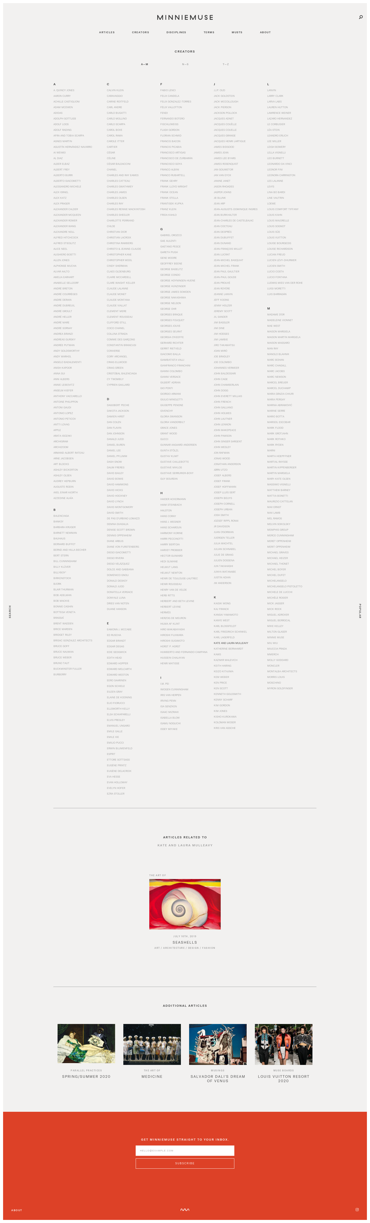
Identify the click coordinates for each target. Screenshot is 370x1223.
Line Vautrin (275, 197)
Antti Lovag (61, 424)
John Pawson (223, 435)
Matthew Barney (278, 490)
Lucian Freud (276, 254)
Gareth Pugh (169, 252)
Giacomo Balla (170, 354)
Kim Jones (220, 710)
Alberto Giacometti (67, 180)
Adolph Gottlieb (64, 118)
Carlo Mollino (117, 118)
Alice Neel (60, 248)
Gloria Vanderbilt (172, 422)
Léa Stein (273, 129)
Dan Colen (114, 422)
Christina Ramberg (120, 243)
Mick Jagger (275, 603)
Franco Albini (169, 169)
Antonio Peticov (64, 418)
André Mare (61, 322)
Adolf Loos (61, 124)
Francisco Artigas (173, 152)
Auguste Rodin (63, 486)
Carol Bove (114, 129)
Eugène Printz (116, 765)
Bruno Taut (61, 663)
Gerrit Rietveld (170, 348)
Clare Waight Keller (121, 282)
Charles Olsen (117, 197)
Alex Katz (60, 197)
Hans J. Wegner (170, 521)
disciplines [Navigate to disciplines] (176, 32)
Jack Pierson (222, 107)
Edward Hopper (117, 663)
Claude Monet (116, 294)
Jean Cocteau (223, 226)
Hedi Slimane (169, 561)
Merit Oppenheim (278, 546)
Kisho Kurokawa (225, 716)
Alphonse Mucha (64, 265)
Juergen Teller (224, 537)
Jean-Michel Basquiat (228, 260)
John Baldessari (225, 373)
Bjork (57, 583)
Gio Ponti (166, 388)
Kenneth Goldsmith (227, 693)
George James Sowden (175, 291)
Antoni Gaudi (62, 407)
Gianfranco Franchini (175, 365)
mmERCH (273, 654)
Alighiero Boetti (64, 254)
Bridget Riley (62, 634)
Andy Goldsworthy (66, 350)
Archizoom (60, 447)
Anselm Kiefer (63, 390)
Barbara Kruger (64, 527)
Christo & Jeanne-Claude (124, 248)
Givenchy (166, 410)
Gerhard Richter (171, 342)
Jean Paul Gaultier (226, 271)
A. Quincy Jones (63, 90)
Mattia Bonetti (277, 495)
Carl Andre (114, 107)
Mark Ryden (275, 444)
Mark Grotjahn (277, 433)
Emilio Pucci (115, 742)
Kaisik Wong (222, 603)
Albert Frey (61, 169)
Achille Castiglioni (66, 101)
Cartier (112, 146)
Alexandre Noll (64, 231)
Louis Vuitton (276, 237)
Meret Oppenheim (279, 540)
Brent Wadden (63, 623)
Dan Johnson (115, 433)
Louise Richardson (280, 248)
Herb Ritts (167, 595)
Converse (113, 350)
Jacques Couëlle (225, 124)
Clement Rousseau (120, 316)
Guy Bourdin (169, 478)
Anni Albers (61, 379)
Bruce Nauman (63, 651)
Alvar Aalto (61, 271)
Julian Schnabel (225, 548)
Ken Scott (221, 688)
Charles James (117, 192)
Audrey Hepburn (64, 481)
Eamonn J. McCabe (119, 629)
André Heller (62, 316)
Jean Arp (219, 203)
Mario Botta (275, 416)
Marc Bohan (275, 359)
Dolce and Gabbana (120, 569)
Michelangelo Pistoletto (284, 586)
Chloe (111, 226)
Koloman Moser (225, 722)
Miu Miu (272, 642)
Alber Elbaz (61, 163)
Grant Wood (168, 433)
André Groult (62, 311)
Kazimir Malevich (225, 659)
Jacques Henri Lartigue (230, 141)
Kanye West (222, 620)
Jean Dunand (222, 243)
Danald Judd (115, 439)
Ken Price (220, 682)
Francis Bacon (170, 141)
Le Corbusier (276, 124)
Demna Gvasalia (117, 524)
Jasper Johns (222, 192)
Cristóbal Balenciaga (122, 373)
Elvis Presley (116, 719)
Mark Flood (275, 427)
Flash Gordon (169, 129)
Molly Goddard (277, 659)
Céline (111, 158)
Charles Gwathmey (120, 186)
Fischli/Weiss (169, 124)
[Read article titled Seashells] (184, 910)
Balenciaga (61, 515)
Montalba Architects (282, 671)
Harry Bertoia (170, 544)
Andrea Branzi (63, 333)
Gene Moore (168, 257)
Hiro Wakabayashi (172, 629)
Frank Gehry (169, 180)
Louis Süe (273, 231)
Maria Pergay (276, 399)
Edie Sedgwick (117, 651)
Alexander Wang (64, 226)
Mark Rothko (276, 439)
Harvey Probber (171, 550)
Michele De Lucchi (279, 591)
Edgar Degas (115, 646)
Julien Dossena (224, 560)
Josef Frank (222, 481)
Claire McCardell (119, 277)
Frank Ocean (169, 192)
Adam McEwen (63, 107)
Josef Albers (222, 475)
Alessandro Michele (67, 186)
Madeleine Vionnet (280, 320)
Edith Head (114, 657)
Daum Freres (115, 467)
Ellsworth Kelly (118, 708)
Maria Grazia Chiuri (280, 393)
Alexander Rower (65, 220)
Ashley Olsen (62, 475)
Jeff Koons (221, 299)
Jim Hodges (221, 333)
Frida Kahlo (168, 214)
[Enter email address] (185, 1157)
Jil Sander (220, 316)
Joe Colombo (223, 362)
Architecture (174, 954)
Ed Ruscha (114, 634)
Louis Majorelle (278, 220)
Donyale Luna (116, 597)
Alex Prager (61, 203)
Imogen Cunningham (174, 689)
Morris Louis (276, 676)
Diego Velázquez (118, 563)
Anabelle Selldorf (66, 282)
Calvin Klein (115, 90)
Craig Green (115, 367)
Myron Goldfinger (280, 688)
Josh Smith (221, 514)
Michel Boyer (276, 569)
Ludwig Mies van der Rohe (285, 282)
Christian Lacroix (119, 237)
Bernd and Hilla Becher (69, 549)
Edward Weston (118, 674)
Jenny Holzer (223, 305)
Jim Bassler (221, 322)
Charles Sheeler (118, 214)
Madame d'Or (275, 314)
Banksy (58, 521)
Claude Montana (118, 299)
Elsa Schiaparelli (119, 714)
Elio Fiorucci (116, 702)
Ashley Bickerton (65, 469)
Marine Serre (276, 410)
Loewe (271, 203)
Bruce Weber (62, 657)
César (111, 152)
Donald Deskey (117, 580)
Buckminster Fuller (67, 668)
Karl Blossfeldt (225, 625)
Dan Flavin (114, 427)
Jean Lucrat (222, 254)
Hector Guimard (171, 555)
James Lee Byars (225, 158)
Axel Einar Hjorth (65, 492)
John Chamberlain (226, 384)
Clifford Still (116, 322)
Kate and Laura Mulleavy (231, 642)
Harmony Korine (171, 533)
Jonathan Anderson (227, 464)
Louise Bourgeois (279, 243)
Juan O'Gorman (224, 531)
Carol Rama (115, 135)
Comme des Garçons (121, 339)
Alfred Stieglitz (64, 243)
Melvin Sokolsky (278, 524)
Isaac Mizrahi (169, 711)
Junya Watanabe (225, 571)
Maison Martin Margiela (283, 337)
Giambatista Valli (172, 359)
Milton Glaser (277, 631)
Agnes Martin (62, 141)
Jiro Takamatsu (224, 345)
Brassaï (58, 617)
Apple (57, 430)
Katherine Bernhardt (228, 648)
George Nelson (170, 303)
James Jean (221, 152)
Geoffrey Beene (171, 263)
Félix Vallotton (171, 107)
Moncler (273, 665)
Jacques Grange (225, 135)
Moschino (274, 682)
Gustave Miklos (171, 467)
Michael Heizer (277, 557)
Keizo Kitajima (223, 671)
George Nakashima (173, 297)
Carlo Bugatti (116, 112)
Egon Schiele (116, 685)
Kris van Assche (225, 727)
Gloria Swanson (171, 416)
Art (157, 954)
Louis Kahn (274, 214)
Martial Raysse (277, 461)
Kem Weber (221, 676)
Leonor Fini (275, 169)
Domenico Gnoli (118, 574)
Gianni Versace (170, 376)
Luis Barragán (276, 294)
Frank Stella (169, 197)
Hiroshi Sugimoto (172, 640)
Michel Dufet (276, 574)
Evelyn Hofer (116, 787)
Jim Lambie (221, 339)
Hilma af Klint (170, 623)
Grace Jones (168, 427)
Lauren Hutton (277, 107)
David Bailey (115, 473)
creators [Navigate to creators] (140, 32)
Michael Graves (278, 552)
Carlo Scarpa (116, 124)
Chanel (112, 169)
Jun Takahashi (223, 565)
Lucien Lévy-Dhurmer (281, 260)
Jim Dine (219, 328)
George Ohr (168, 308)
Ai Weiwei (59, 152)
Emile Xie (113, 736)
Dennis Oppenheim (119, 535)
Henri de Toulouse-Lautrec (179, 578)
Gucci (164, 439)
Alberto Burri (63, 175)
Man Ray (272, 348)
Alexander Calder (65, 209)
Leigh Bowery (276, 146)
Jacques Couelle (225, 129)
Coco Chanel (116, 328)
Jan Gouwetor (223, 169)
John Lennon (222, 424)
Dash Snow (114, 461)
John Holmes (222, 413)
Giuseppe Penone (171, 405)
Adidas (57, 112)
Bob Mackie (61, 600)
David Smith (115, 512)
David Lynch (115, 501)
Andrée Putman (64, 345)
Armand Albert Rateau (68, 452)
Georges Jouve (170, 325)
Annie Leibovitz (63, 384)
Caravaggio (115, 95)
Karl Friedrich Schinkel (230, 631)
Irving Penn (168, 700)
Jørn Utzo (220, 469)
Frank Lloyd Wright (174, 186)
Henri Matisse (169, 663)
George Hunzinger (173, 286)
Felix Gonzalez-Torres (175, 101)
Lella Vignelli (276, 152)
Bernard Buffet (64, 544)
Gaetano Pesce (170, 246)
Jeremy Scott (223, 311)
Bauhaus (59, 538)
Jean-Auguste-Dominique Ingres (235, 209)
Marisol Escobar (278, 422)
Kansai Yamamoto (226, 614)
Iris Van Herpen (170, 694)
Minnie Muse (275, 637)
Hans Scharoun (170, 527)
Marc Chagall (276, 365)
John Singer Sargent (228, 441)
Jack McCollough (226, 101)
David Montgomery (120, 507)
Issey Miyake (169, 728)
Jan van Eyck (222, 175)
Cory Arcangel (117, 356)
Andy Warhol (62, 356)
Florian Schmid (170, 135)
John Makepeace (225, 430)
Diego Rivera (115, 557)
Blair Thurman (63, 589)
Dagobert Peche (118, 405)
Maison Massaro (278, 342)
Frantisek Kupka (171, 203)
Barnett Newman (65, 532)
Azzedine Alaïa (63, 497)
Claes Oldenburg (119, 271)
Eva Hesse (113, 776)
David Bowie (115, 478)
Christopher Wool (119, 260)
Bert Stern (61, 555)
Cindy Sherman (117, 265)
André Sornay (62, 328)
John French (222, 401)
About (16, 1210)
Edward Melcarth (119, 668)
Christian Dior (117, 231)
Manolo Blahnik (278, 354)
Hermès (165, 612)
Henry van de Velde (173, 589)
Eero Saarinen (116, 680)
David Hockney (117, 495)
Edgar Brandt (116, 640)
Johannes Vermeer (226, 367)
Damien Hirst (116, 416)
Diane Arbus (115, 540)
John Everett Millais (228, 396)
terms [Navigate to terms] (209, 32)
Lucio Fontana (277, 277)
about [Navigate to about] (265, 32)
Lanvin (271, 90)
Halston (166, 510)
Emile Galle (115, 731)
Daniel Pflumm (117, 456)
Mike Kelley (275, 625)
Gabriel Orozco (171, 235)
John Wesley (222, 447)
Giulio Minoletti (171, 399)
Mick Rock (274, 608)
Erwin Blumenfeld (119, 748)
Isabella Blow (170, 717)
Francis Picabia (170, 146)
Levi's (270, 186)
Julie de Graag (223, 554)
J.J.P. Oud (219, 90)
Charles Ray (115, 203)
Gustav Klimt (169, 456)
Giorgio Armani (170, 393)
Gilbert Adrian (170, 382)
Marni (271, 450)
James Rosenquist (226, 163)
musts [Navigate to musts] (237, 32)
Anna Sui (59, 373)
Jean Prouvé (222, 282)
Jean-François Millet (228, 248)
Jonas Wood (222, 458)
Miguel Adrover (278, 614)
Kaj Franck (221, 608)
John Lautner (223, 418)
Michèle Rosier (277, 597)
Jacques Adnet (224, 118)
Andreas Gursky (64, 339)
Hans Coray (168, 516)
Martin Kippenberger (281, 467)
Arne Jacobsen (63, 458)
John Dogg (221, 390)
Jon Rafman (221, 452)
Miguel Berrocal (278, 620)
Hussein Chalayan (172, 657)
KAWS (217, 654)
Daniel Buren (116, 444)
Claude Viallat (117, 305)
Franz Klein (168, 209)
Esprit (111, 753)
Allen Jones (61, 260)
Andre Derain (62, 299)
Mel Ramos (274, 518)
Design (193, 954)
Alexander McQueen (67, 214)
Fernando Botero (172, 118)
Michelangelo (276, 580)
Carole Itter (115, 141)
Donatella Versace (120, 591)
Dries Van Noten (118, 603)
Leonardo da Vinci (279, 163)
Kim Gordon (222, 705)
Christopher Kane (119, 254)
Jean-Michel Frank (226, 265)
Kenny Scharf (223, 699)
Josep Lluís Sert (225, 492)
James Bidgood (224, 146)
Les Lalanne (275, 180)
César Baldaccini (119, 163)
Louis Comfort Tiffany (283, 209)
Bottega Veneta (64, 612)
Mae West (273, 325)
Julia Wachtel (223, 543)
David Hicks (115, 490)
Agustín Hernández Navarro (72, 146)
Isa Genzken (168, 706)
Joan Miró (220, 350)
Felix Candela (169, 95)
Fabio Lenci (168, 90)
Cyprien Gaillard (118, 384)
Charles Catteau (118, 180)
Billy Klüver (61, 566)
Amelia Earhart (63, 277)
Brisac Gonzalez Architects (72, 640)
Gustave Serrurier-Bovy (176, 473)
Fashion (209, 954)
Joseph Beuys (223, 497)
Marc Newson (276, 376)
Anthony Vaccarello (67, 396)
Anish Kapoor (62, 367)
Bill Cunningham (65, 561)
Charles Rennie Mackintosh (126, 209)
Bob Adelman (62, 595)
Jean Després (223, 231)
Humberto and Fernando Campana (183, 651)
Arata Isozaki (62, 435)
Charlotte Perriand (120, 220)
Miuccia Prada (277, 648)
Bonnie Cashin (63, 606)
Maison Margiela (278, 331)
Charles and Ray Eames (122, 175)
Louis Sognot (276, 226)
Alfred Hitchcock (65, 237)
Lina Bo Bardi (276, 192)
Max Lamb (273, 512)
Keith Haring (222, 665)
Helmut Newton (171, 572)
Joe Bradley (222, 356)
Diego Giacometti (119, 552)
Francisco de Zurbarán (176, 158)
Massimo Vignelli (279, 484)
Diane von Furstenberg (123, 546)
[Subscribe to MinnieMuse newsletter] (185, 1170)
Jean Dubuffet (224, 237)
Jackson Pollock (225, 112)
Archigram (60, 441)
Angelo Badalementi (67, 362)
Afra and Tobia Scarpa (68, 135)
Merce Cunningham (280, 535)
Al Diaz (58, 158)
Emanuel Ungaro (118, 725)
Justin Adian (222, 577)
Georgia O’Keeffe (172, 337)
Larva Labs (274, 101)
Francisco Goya (171, 163)
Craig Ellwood (117, 362)
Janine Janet (222, 180)
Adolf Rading (62, 129)
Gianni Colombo (171, 371)
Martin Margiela (278, 473)
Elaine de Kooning (119, 697)
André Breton (62, 288)
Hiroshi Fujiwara (171, 634)
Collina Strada (117, 333)
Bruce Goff (61, 646)
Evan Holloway (117, 782)
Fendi (164, 112)
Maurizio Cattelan (280, 501)
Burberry (60, 674)
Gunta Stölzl (169, 450)
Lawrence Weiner (279, 112)
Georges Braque (171, 314)
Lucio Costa (275, 271)
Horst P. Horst (170, 646)
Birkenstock (62, 578)
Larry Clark (275, 95)
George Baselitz (171, 269)
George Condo (170, 274)
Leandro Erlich (277, 135)
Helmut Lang (169, 567)
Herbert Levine (170, 606)
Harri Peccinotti (171, 538)
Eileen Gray (115, 691)
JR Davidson (222, 526)
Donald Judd (115, 586)
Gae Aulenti (168, 240)
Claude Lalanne (117, 288)
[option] (86, 1061)
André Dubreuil (64, 305)
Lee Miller (274, 141)
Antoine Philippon (65, 401)
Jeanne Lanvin (223, 294)
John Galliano (223, 407)
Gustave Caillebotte (174, 461)
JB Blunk (220, 197)
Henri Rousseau (171, 583)
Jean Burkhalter (225, 214)
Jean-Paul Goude (225, 277)
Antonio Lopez (63, 413)
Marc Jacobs (276, 371)
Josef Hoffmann (225, 486)
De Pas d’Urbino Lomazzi (123, 518)
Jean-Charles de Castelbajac (234, 220)
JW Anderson (222, 582)
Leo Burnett (275, 158)
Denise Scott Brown (121, 529)
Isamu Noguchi (170, 723)
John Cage (221, 379)
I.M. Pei (164, 683)
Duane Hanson (116, 608)
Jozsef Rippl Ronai (226, 520)
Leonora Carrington (281, 175)
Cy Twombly (115, 379)
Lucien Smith (276, 265)
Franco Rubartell (172, 175)
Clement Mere (116, 311)
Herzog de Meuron (173, 617)
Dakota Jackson (118, 410)
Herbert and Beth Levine (177, 600)
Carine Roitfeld (117, 101)
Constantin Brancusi (121, 345)
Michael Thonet (278, 563)
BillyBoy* (59, 572)
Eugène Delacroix (119, 770)
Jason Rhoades (224, 186)
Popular (360, 611)
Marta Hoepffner (279, 456)
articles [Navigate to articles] (107, 32)
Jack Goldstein (224, 95)
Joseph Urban (223, 509)
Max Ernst (274, 507)
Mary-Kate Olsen (278, 478)
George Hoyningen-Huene (177, 280)
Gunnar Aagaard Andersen (178, 444)
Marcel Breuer (277, 382)
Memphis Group (277, 529)
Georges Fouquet (172, 320)
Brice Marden (62, 629)
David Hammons (117, 484)
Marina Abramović (279, 405)
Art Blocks (61, 464)
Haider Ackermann (173, 499)
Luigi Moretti (276, 288)
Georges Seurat (171, 331)
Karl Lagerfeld (224, 637)
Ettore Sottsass (118, 759)
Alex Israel (60, 192)
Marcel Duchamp (279, 388)
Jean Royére (222, 288)
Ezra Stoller (115, 793)
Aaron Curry (62, 95)
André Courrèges (65, 294)
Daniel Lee (114, 450)
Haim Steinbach (171, 504)
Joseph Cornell (224, 503)
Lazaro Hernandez (279, 118)
